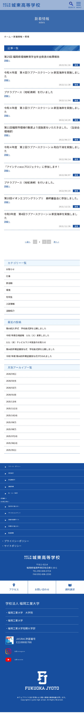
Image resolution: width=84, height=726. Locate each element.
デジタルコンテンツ (18, 523)
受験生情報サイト (17, 531)
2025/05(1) (11, 449)
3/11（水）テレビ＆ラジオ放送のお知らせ (26, 342)
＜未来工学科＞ (8, 509)
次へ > (56, 241)
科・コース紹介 (16, 500)
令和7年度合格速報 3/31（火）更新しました (27, 335)
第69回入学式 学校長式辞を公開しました (26, 328)
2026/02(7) (11, 387)
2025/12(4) (11, 401)
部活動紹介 (13, 484)
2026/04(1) (11, 373)
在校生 (9, 296)
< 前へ (27, 241)
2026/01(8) (11, 394)
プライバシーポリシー (17, 556)
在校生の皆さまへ (17, 515)
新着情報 (17, 36)
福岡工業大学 (15, 636)
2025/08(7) (11, 429)
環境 (76, 65)
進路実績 (12, 492)
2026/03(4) (11, 380)
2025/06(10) (11, 442)
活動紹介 (10, 310)
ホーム (7, 36)
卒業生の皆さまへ (17, 539)
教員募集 (12, 547)
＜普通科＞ (5, 505)
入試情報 (10, 303)
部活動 (9, 283)
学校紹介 (12, 476)
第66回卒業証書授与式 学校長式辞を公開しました (30, 349)
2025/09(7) (11, 422)
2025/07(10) (11, 436)
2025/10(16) (11, 415)
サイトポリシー (13, 560)
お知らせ (10, 269)
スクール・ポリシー (18, 468)
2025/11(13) (11, 408)
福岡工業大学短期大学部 (22, 643)
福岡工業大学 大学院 (20, 628)
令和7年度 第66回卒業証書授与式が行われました (29, 356)
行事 (8, 276)
